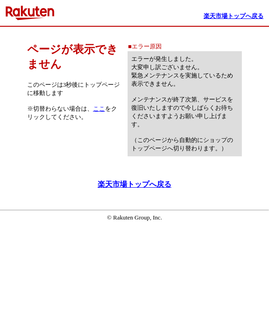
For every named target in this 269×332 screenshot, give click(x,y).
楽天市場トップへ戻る (134, 184)
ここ (99, 108)
